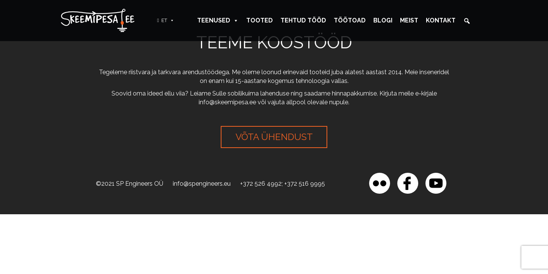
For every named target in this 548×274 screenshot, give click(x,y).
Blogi (382, 20)
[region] (99, 219)
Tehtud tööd (303, 20)
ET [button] (167, 20)
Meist (409, 20)
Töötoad (350, 20)
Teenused (218, 20)
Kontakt (441, 20)
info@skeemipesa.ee (227, 102)
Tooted (259, 20)
